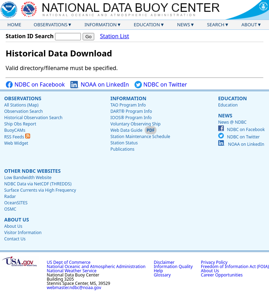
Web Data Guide (126, 130)
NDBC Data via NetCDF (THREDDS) (37, 184)
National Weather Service (72, 271)
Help (158, 271)
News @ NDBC (232, 122)
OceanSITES (16, 203)
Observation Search (23, 111)
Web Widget (16, 143)
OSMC (10, 209)
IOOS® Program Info (131, 118)
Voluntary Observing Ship (135, 124)
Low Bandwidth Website (27, 177)
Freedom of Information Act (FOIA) (235, 266)
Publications (122, 149)
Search (216, 24)
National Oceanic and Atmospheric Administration (96, 266)
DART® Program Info (131, 111)
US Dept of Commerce (69, 262)
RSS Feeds (17, 137)
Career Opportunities (222, 275)
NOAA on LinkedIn (99, 84)
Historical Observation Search (33, 118)
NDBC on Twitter (160, 84)
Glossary (162, 275)
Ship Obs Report (20, 124)
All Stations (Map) (21, 105)
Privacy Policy (214, 262)
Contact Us (15, 239)
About (249, 24)
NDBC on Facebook (35, 84)
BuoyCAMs (14, 130)
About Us (16, 219)
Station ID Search (30, 36)
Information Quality (173, 266)
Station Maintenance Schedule (140, 136)
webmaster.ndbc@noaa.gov (74, 287)
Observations (50, 24)
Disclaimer (164, 262)
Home (14, 24)
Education (147, 24)
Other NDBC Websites (32, 170)
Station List (114, 36)
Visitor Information (23, 232)
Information (100, 24)
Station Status (124, 143)
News (183, 24)
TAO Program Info (128, 105)
